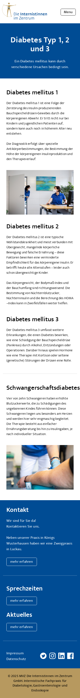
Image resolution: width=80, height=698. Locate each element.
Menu (68, 12)
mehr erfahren (21, 562)
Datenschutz (16, 659)
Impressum (15, 653)
